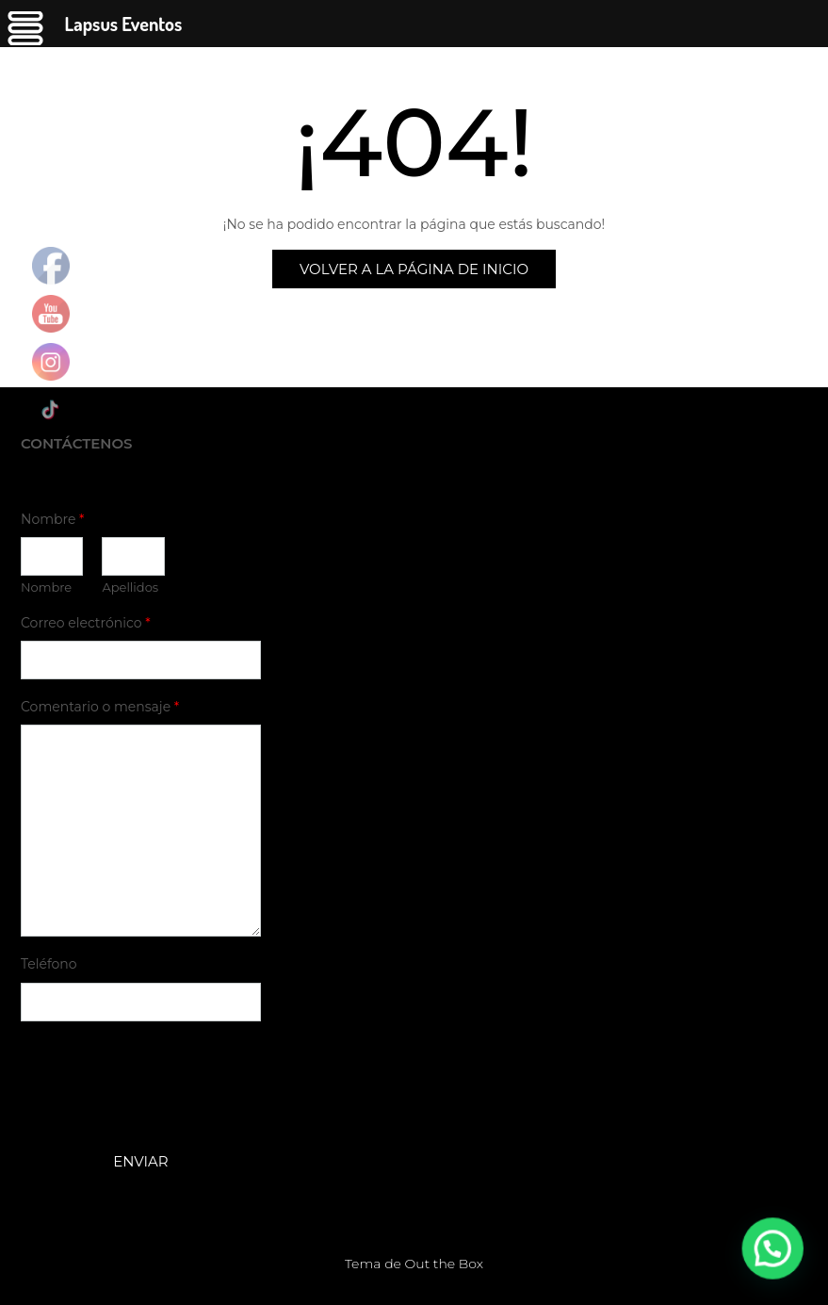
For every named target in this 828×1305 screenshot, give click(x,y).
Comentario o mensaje (100, 706)
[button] (781, 1271)
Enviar (140, 1161)
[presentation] (164, 1111)
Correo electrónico (86, 622)
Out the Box (444, 1263)
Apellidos (130, 587)
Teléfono (49, 963)
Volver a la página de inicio (414, 269)
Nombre (52, 519)
